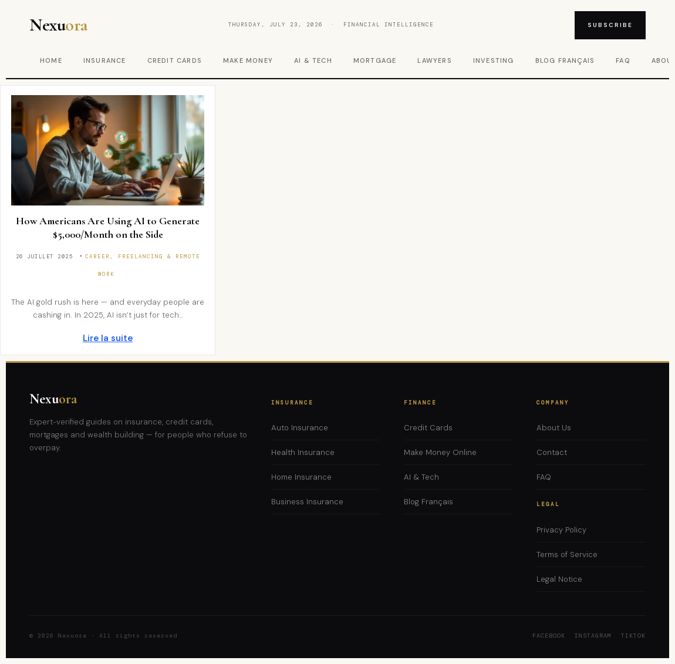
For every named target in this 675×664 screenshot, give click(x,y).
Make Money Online (440, 452)
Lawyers (434, 60)
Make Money (248, 60)
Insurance (104, 60)
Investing (493, 60)
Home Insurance (301, 477)
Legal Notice (559, 579)
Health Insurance (303, 452)
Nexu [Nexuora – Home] (58, 25)
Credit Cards (174, 60)
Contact (551, 452)
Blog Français (565, 60)
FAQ (623, 60)
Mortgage (375, 60)
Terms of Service (567, 554)
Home (51, 60)
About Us (553, 428)
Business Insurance (307, 502)
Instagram (593, 635)
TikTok (633, 635)
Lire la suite (108, 338)
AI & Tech (313, 60)
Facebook (548, 635)
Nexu (53, 398)
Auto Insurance (299, 428)
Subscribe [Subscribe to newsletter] (610, 25)
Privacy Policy (561, 530)
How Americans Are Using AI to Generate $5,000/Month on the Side (108, 227)
